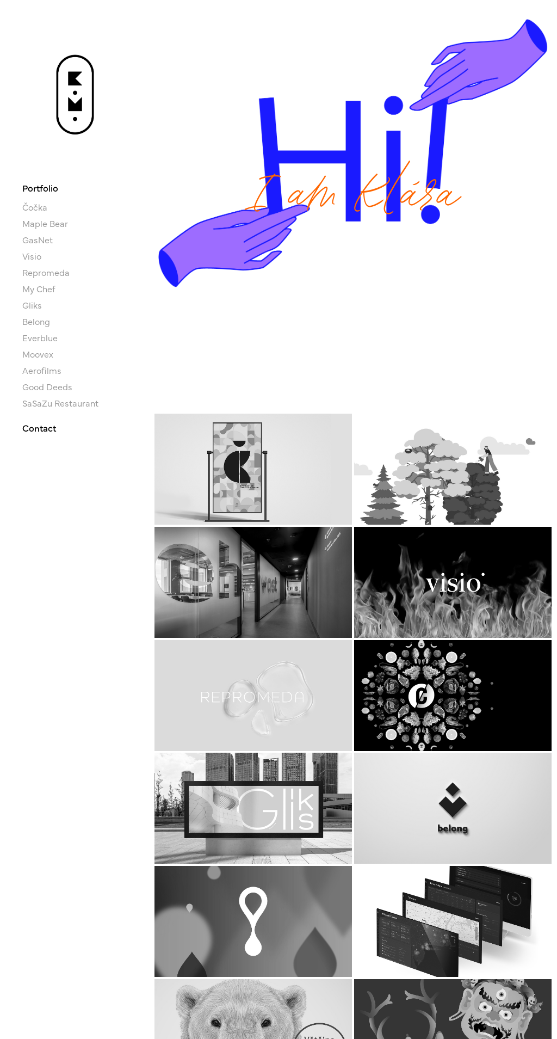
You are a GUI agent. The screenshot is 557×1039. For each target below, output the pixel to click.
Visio (31, 256)
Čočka (34, 207)
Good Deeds (47, 386)
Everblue (40, 337)
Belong (36, 321)
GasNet (37, 239)
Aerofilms (41, 370)
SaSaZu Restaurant (60, 403)
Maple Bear (45, 223)
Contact (39, 427)
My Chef (38, 288)
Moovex (37, 354)
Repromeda (46, 272)
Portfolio (40, 187)
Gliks (32, 305)
